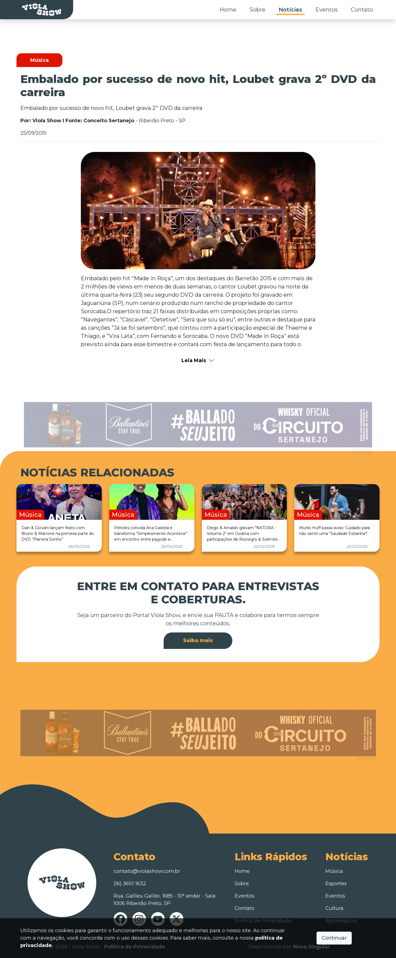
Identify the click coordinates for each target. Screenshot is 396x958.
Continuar (334, 938)
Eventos (326, 9)
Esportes (336, 884)
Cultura (334, 908)
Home (227, 9)
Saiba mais (198, 640)
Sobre (257, 9)
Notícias (290, 9)
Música (334, 871)
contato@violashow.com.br (147, 871)
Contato (362, 9)
